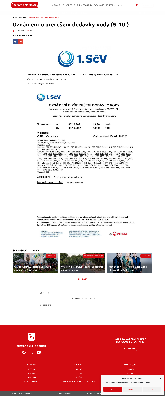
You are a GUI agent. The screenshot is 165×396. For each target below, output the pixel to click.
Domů (15, 17)
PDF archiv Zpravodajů (62, 393)
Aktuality (22, 17)
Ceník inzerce (30, 381)
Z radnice (79, 365)
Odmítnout (132, 389)
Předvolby (152, 389)
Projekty (31, 373)
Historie (131, 373)
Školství (130, 369)
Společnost (79, 377)
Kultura (31, 369)
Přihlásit (82, 279)
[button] (160, 378)
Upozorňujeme (131, 365)
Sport (79, 369)
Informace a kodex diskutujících (79, 381)
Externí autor (25, 35)
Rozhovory (31, 377)
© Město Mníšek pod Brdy (22, 393)
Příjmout (113, 389)
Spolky (79, 373)
